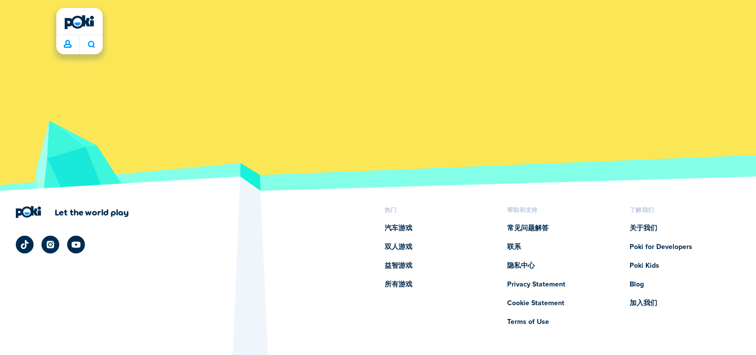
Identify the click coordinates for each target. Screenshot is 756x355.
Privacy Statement (536, 284)
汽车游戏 (398, 228)
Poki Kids (644, 265)
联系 (514, 247)
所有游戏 (398, 284)
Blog (637, 284)
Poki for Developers (661, 247)
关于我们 (643, 228)
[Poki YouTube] (76, 244)
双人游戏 (398, 247)
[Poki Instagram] (50, 244)
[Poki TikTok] (25, 244)
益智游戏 (398, 265)
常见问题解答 (528, 228)
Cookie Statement (535, 303)
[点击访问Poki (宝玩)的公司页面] (72, 212)
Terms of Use (528, 322)
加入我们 (643, 303)
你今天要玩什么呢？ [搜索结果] (91, 44)
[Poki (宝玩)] (79, 22)
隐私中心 (521, 265)
